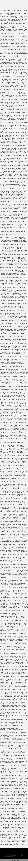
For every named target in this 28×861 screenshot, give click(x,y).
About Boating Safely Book (15, 854)
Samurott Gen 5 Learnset (14, 855)
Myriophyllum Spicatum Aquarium (13, 852)
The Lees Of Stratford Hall (14, 857)
